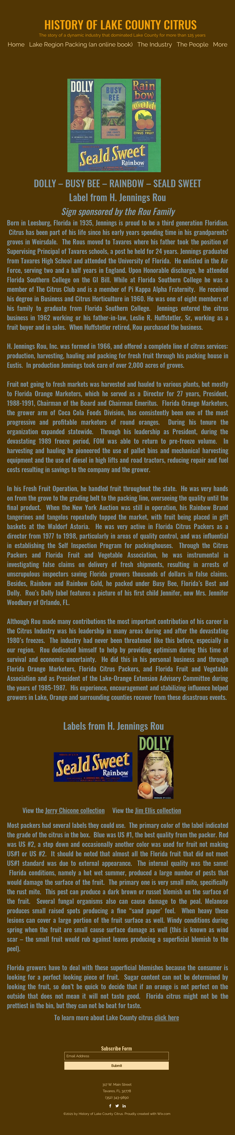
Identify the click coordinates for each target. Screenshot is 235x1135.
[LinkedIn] (124, 1106)
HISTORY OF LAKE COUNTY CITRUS (120, 24)
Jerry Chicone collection (75, 810)
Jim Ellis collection (158, 810)
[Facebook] (110, 1106)
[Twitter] (117, 1106)
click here (166, 1017)
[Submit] (116, 1066)
